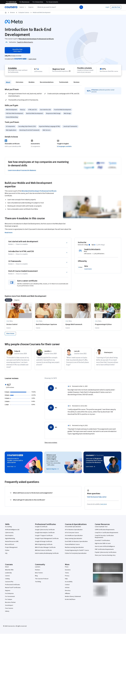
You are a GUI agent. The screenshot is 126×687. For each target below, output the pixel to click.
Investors (68, 570)
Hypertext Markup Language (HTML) (49, 126)
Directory (67, 591)
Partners (37, 570)
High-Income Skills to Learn (103, 543)
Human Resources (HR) (11, 541)
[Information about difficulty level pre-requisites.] (70, 71)
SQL (6, 553)
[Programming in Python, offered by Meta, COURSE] (107, 324)
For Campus (8, 599)
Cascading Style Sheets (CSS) (27, 126)
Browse (12, 12)
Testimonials (63, 82)
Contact (67, 585)
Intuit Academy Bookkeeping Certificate (47, 553)
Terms (67, 573)
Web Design (67, 113)
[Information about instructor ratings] (89, 245)
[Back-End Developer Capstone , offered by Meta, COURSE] (48, 324)
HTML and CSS (32, 110)
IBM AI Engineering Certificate (43, 544)
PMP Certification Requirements (104, 549)
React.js (22, 110)
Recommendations (46, 82)
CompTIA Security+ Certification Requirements (104, 537)
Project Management (11, 547)
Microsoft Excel (9, 544)
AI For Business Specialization (73, 530)
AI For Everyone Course (72, 533)
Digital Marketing (10, 538)
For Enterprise (9, 593)
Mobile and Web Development (41, 12)
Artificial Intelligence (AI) (12, 530)
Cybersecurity (9, 533)
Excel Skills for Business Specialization (76, 541)
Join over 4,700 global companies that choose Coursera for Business (94, 460)
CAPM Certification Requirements (104, 530)
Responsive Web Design (53, 113)
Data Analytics (9, 536)
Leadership (8, 573)
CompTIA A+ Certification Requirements (106, 533)
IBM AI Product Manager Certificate (45, 547)
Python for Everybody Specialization (75, 553)
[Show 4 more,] (10, 333)
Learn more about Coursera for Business (22, 170)
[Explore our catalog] (23, 7)
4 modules (12, 68)
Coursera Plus (9, 582)
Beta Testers (39, 573)
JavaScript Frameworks (70, 126)
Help (66, 579)
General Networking (12, 117)
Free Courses (9, 608)
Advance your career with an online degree (51, 457)
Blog (36, 576)
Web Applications (11, 130)
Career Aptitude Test (101, 527)
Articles (67, 588)
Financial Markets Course (72, 544)
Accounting (8, 527)
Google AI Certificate (41, 527)
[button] (31, 7)
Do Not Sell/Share (70, 599)
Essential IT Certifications (102, 540)
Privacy (67, 576)
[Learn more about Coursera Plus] (32, 59)
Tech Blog (38, 582)
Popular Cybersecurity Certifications (105, 552)
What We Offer (9, 570)
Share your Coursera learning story (105, 555)
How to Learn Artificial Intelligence (105, 546)
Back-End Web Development (34, 113)
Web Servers (46, 130)
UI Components (10, 126)
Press (66, 567)
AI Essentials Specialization (73, 527)
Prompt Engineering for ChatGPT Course (77, 550)
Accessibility (68, 582)
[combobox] (55, 7)
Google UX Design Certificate (43, 541)
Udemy (7, 611)
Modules (31, 82)
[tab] (8, 300)
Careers (7, 576)
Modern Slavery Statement (73, 596)
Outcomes (19, 82)
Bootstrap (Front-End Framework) (29, 130)
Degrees (7, 591)
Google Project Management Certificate (47, 538)
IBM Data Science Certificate (43, 550)
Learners (37, 567)
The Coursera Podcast (41, 579)
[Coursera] (11, 7)
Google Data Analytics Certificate (45, 533)
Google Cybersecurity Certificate (45, 530)
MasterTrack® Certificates (13, 588)
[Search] (81, 7)
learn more (103, 504)
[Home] (5, 12)
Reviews (76, 82)
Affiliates (67, 593)
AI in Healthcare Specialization (74, 536)
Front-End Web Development (62, 110)
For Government (10, 596)
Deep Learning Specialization (73, 538)
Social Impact (9, 605)
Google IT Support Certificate (44, 536)
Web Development (11, 110)
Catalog (7, 579)
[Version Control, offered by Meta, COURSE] (18, 324)
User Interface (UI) (45, 110)
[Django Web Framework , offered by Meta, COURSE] (77, 324)
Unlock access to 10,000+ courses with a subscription (15, 460)
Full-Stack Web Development (14, 113)
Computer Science (23, 12)
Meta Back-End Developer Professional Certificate (39, 191)
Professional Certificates (12, 585)
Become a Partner (10, 602)
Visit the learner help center (97, 497)
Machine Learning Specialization (74, 547)
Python (7, 550)
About (8, 82)
